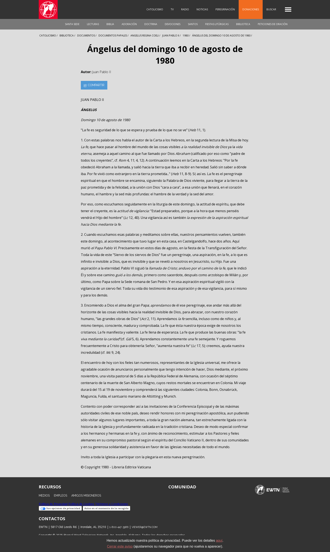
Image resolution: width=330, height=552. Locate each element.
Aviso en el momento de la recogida (106, 508)
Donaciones (250, 9)
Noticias (202, 9)
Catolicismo (154, 9)
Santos (193, 24)
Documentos (86, 35)
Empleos (60, 495)
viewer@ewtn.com (144, 527)
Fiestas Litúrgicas (217, 24)
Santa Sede (72, 24)
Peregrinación (225, 9)
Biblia (110, 24)
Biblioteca (243, 24)
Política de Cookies (81, 504)
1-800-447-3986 (118, 527)
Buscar (271, 9)
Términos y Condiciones (111, 504)
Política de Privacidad (53, 504)
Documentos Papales (112, 35)
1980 (186, 35)
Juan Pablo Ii (170, 35)
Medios (44, 495)
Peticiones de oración (272, 24)
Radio (185, 9)
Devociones (172, 24)
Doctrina (150, 24)
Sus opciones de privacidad (60, 508)
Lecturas (93, 24)
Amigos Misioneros (86, 495)
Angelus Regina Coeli (144, 35)
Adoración (129, 24)
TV (172, 9)
